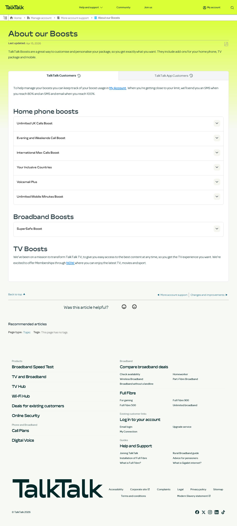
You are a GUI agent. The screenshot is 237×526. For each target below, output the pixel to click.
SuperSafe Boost (29, 229)
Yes (124, 311)
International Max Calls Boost (38, 152)
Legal (180, 489)
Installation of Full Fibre (133, 458)
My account (211, 7)
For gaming (126, 400)
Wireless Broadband (131, 379)
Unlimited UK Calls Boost (35, 123)
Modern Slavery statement (192, 496)
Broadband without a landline (136, 383)
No (134, 311)
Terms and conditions (133, 496)
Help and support (89, 7)
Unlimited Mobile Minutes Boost (40, 196)
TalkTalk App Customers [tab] (174, 75)
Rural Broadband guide (186, 453)
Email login (126, 426)
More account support (73, 18)
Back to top (15, 294)
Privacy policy (198, 489)
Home (16, 18)
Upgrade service (182, 426)
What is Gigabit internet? (187, 462)
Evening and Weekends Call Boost (41, 138)
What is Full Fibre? (130, 462)
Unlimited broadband (185, 405)
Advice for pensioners (185, 458)
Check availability (130, 374)
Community (123, 7)
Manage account (39, 18)
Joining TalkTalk (129, 453)
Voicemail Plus (27, 182)
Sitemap (218, 489)
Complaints (163, 489)
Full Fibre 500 (128, 405)
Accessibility (116, 489)
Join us (148, 7)
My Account (117, 88)
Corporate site (138, 489)
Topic (26, 332)
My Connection (128, 431)
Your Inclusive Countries (34, 167)
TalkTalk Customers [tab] (63, 75)
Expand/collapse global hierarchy (5, 17)
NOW (70, 263)
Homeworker (180, 374)
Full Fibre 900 (181, 400)
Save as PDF (226, 44)
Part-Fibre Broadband (185, 379)
